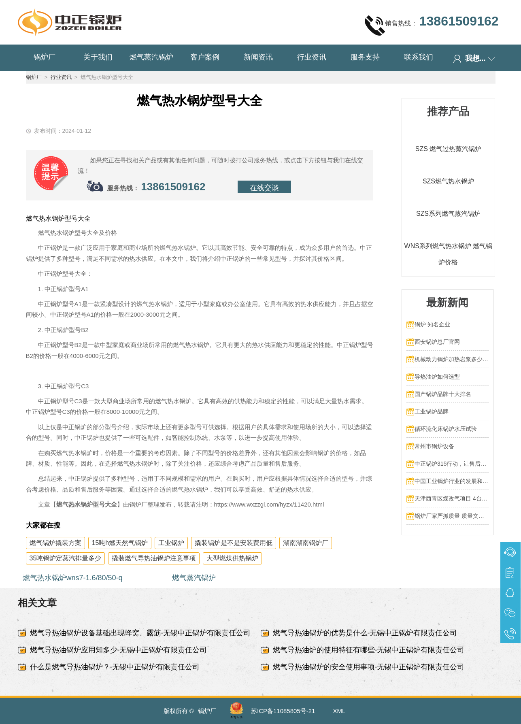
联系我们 (418, 57)
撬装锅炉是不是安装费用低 (233, 542)
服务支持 (365, 57)
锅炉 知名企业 (432, 324)
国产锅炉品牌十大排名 (443, 394)
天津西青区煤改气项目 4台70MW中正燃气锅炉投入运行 (452, 498)
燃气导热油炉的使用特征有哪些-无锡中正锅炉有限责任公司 (369, 650)
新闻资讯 (258, 57)
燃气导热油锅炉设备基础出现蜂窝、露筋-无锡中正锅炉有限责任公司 (140, 633)
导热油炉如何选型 (437, 376)
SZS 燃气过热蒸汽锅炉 (448, 148)
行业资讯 (311, 57)
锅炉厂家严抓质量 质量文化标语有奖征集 (452, 516)
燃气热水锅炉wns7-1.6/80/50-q (73, 578)
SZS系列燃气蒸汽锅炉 (448, 213)
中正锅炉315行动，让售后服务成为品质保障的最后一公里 (452, 463)
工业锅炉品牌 (432, 411)
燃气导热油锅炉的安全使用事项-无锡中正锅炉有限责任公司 (369, 667)
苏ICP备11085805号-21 (283, 710)
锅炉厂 (44, 57)
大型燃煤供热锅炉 (232, 558)
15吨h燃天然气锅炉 (120, 542)
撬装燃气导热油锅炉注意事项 (154, 558)
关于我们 (98, 57)
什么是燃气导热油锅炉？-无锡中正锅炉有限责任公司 (115, 667)
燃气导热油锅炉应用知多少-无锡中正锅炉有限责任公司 (118, 650)
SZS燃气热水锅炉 (448, 181)
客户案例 (204, 57)
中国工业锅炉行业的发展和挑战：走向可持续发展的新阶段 (452, 481)
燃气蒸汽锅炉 (151, 57)
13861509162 (173, 187)
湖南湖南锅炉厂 (305, 542)
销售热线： (431, 25)
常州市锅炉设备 (434, 446)
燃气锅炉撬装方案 (55, 542)
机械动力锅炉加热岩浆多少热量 (452, 359)
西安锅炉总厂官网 (437, 342)
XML (339, 710)
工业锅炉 (171, 542)
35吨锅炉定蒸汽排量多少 (66, 558)
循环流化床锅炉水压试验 (446, 429)
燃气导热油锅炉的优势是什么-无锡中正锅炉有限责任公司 (365, 633)
